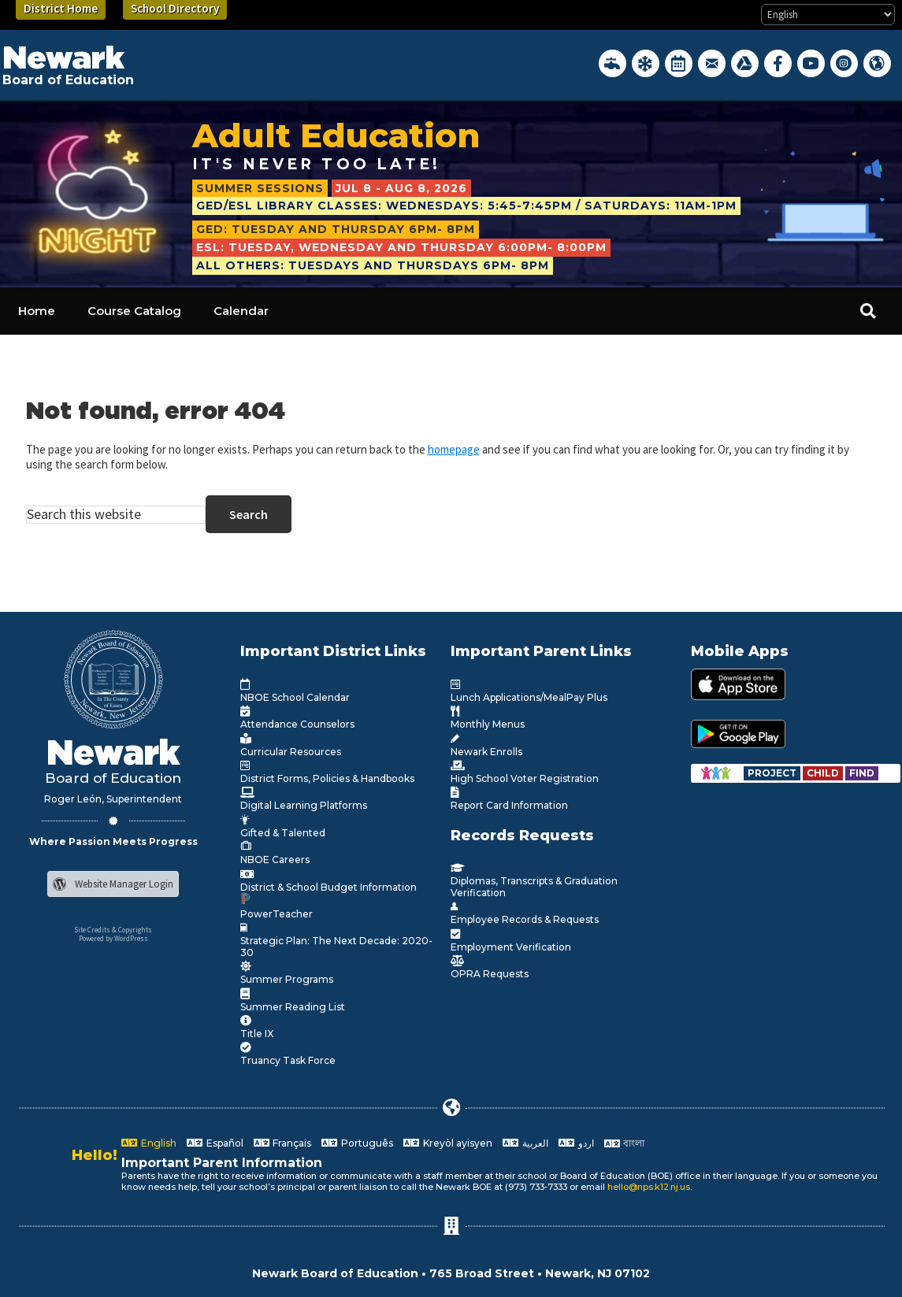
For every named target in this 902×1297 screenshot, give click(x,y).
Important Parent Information (221, 1162)
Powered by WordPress (113, 938)
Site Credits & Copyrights (113, 929)
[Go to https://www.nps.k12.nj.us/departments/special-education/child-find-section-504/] (773, 773)
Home (36, 310)
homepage (454, 449)
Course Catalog (134, 310)
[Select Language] (828, 14)
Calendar (241, 310)
